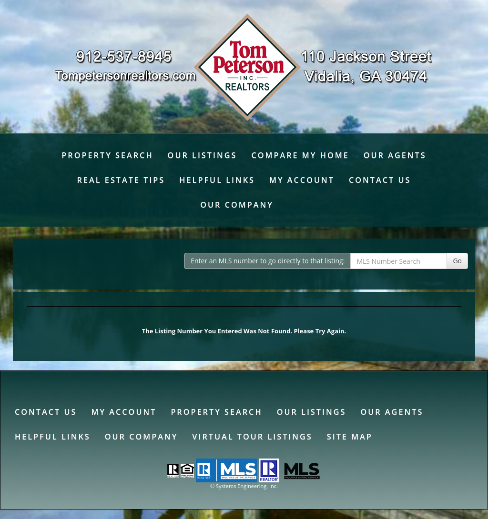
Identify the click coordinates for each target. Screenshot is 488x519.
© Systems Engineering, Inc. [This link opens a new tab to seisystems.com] (244, 485)
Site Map (350, 436)
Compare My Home (300, 155)
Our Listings (202, 155)
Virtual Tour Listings (252, 436)
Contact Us (380, 180)
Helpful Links (217, 180)
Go (457, 260)
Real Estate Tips (121, 180)
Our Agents (395, 155)
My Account (302, 180)
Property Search (107, 155)
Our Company (237, 205)
